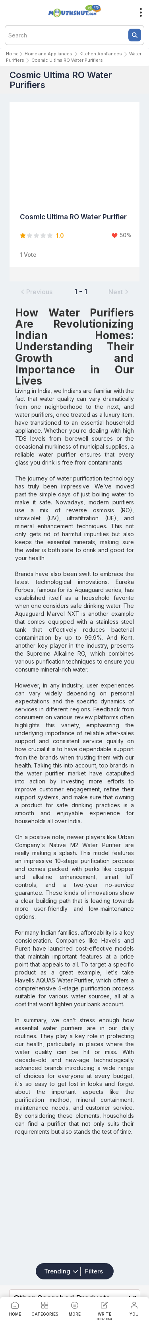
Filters (94, 1271)
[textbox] (74, 35)
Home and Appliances (48, 54)
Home (12, 54)
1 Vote (28, 254)
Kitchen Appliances (100, 54)
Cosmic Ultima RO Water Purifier (73, 217)
